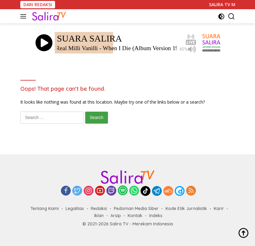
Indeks (155, 215)
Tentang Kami (44, 208)
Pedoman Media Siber (136, 208)
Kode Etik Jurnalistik (186, 208)
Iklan (99, 215)
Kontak (135, 215)
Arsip (115, 215)
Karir (219, 208)
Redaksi (99, 208)
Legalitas (75, 208)
